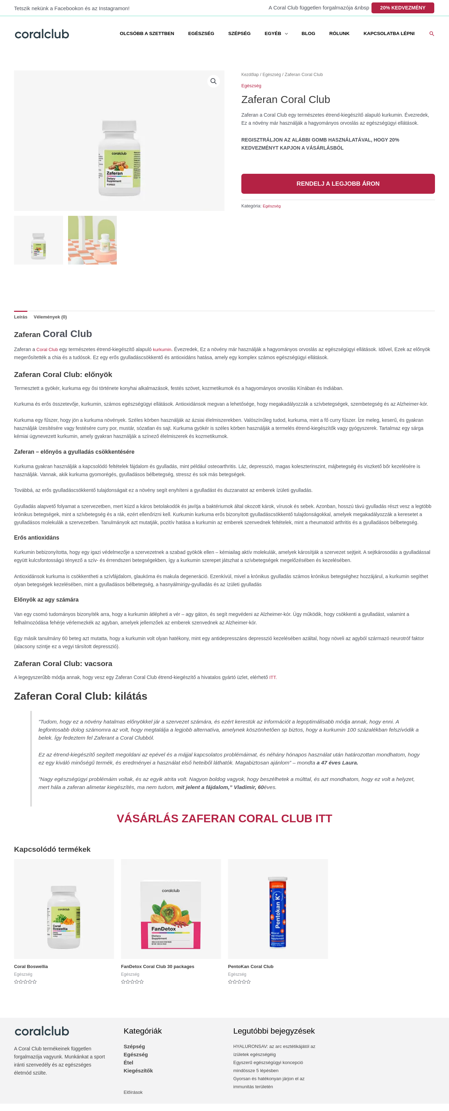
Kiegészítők (138, 1078)
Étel (129, 1070)
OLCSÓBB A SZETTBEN (176, 33)
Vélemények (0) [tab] (53, 317)
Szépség (134, 1054)
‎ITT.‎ (273, 684)
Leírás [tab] (21, 317)
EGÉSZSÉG (226, 33)
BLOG (320, 33)
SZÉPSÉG (260, 33)
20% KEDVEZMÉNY (402, 8)
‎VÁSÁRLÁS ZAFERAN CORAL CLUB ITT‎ (225, 825)
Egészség (274, 74)
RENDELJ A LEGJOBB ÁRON (338, 183)
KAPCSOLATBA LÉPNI (391, 33)
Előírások (134, 1100)
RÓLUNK (346, 33)
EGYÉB (289, 33)
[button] (432, 33)
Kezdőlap (250, 74)
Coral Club (80, 338)
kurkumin (165, 356)
